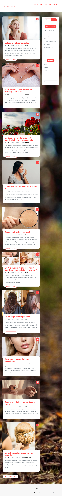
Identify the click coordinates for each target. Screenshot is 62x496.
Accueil (35, 4)
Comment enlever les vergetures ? (17, 232)
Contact (54, 7)
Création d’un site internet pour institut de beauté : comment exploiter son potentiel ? (21, 269)
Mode (42, 7)
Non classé (27, 363)
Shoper (34, 492)
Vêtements (47, 7)
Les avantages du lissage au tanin (17, 316)
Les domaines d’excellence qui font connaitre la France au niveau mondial (19, 138)
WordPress (56, 492)
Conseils (36, 7)
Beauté (40, 4)
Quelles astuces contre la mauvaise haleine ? (49, 47)
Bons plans (47, 4)
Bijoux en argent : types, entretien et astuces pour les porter (18, 90)
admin (8, 44)
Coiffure (54, 4)
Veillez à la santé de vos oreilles (17, 42)
